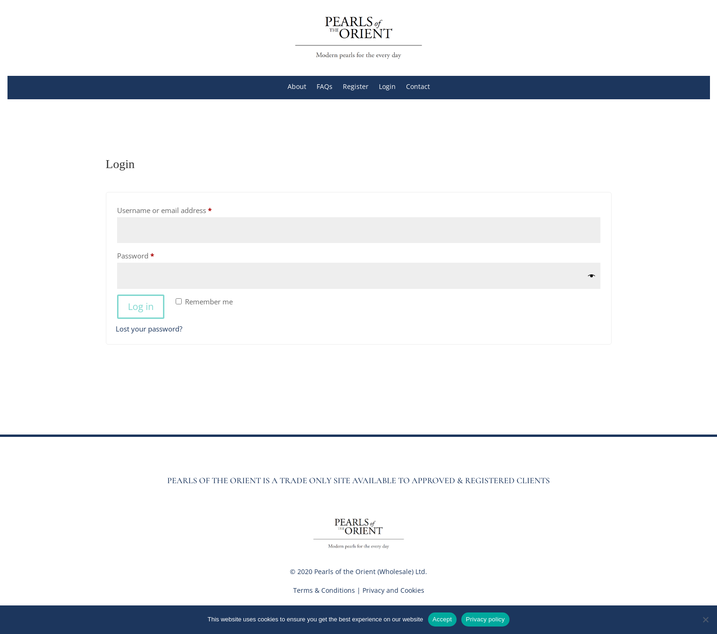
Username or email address (178, 209)
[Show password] (591, 276)
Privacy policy (485, 619)
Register (356, 87)
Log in (141, 306)
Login (387, 87)
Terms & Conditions (324, 590)
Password (150, 254)
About (297, 87)
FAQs (325, 87)
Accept (442, 619)
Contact (418, 87)
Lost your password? (149, 328)
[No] (705, 619)
